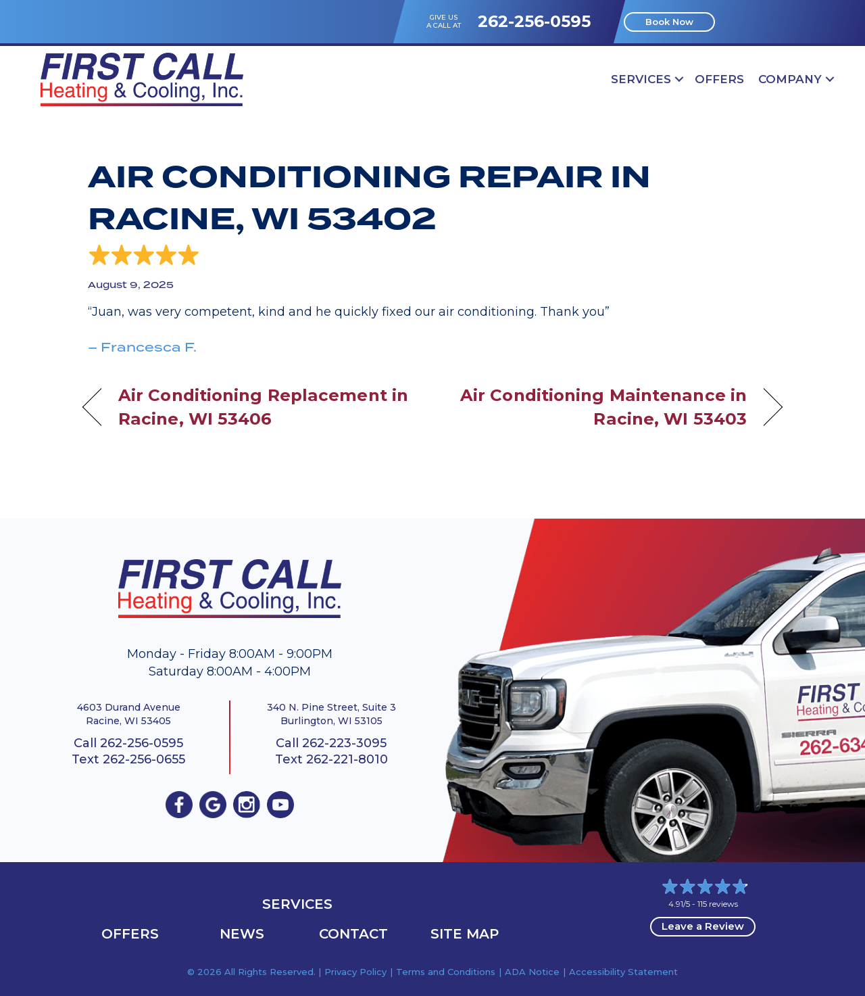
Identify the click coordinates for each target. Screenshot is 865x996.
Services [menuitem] (641, 79)
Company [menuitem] (790, 79)
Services (297, 904)
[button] (679, 79)
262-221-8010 (347, 759)
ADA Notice (532, 971)
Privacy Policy (355, 971)
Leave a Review (703, 926)
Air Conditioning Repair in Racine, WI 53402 (369, 198)
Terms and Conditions (445, 971)
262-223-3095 (344, 743)
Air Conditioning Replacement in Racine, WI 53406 (263, 407)
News (242, 934)
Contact (353, 934)
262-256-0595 (534, 21)
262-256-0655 (144, 759)
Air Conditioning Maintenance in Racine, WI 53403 (600, 407)
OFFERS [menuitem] (719, 79)
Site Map (464, 934)
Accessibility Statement (623, 971)
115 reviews (717, 904)
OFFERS (130, 934)
